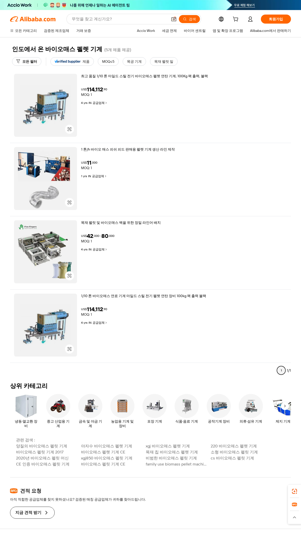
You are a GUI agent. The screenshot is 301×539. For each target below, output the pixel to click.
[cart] (236, 20)
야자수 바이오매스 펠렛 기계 (106, 446)
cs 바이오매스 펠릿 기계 (232, 458)
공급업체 (100, 103)
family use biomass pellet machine (177, 464)
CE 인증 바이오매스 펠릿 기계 (42, 464)
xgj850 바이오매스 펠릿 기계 (106, 458)
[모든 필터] (26, 61)
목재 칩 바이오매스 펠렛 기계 (172, 452)
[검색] (189, 19)
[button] (174, 19)
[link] (294, 491)
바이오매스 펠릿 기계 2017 (39, 452)
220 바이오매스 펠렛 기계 (234, 446)
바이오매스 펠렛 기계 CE (103, 452)
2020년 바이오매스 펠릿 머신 (42, 458)
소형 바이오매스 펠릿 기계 (234, 452)
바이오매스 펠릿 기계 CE (103, 464)
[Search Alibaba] (119, 19)
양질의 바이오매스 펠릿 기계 (41, 446)
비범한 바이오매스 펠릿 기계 (171, 458)
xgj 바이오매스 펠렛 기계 (168, 446)
